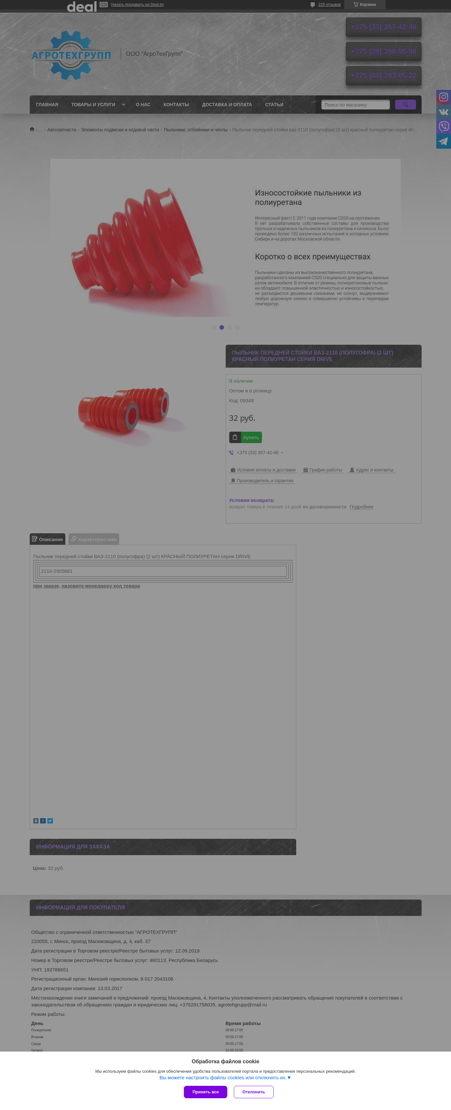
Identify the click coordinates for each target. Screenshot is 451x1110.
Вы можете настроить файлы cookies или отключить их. (222, 1077)
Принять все (205, 1091)
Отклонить (253, 1091)
